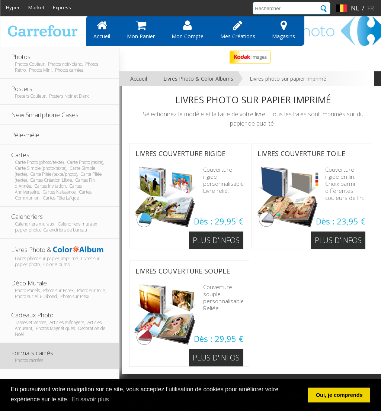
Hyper (13, 7)
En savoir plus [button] (90, 399)
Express (62, 7)
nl (355, 8)
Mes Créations (237, 30)
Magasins (283, 30)
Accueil (101, 30)
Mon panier (141, 30)
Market (36, 7)
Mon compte (188, 30)
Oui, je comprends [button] (339, 395)
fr (370, 8)
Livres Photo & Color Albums (198, 78)
